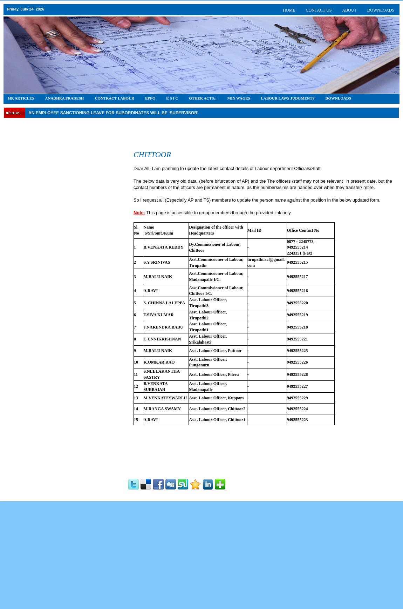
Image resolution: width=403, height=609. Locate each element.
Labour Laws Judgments (288, 98)
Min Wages (238, 98)
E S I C (172, 98)
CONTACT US (319, 10)
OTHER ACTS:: (203, 98)
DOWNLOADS (380, 10)
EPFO (150, 98)
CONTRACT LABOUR (114, 98)
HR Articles (21, 98)
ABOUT (349, 10)
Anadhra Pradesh (64, 98)
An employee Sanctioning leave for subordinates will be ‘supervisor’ (113, 112)
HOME (289, 10)
